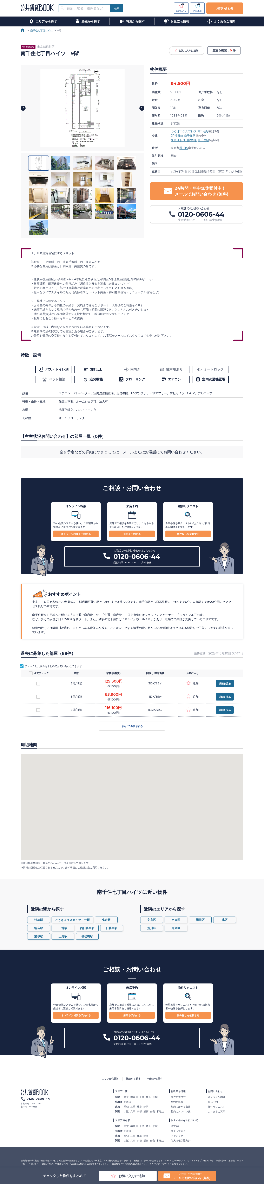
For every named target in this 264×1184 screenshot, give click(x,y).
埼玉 (148, 1096)
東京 (126, 1096)
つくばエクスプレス (184, 131)
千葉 (141, 1096)
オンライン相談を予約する (76, 534)
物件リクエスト (216, 1106)
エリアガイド (122, 1120)
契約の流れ (177, 1101)
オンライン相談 (216, 1096)
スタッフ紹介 (178, 1131)
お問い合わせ (224, 8)
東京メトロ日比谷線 (184, 140)
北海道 (127, 1101)
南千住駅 (203, 131)
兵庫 (132, 1111)
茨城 (155, 1096)
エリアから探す (110, 1078)
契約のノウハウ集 (181, 1111)
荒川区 (183, 148)
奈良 (152, 1111)
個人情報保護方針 (181, 1140)
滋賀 (146, 1111)
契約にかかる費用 (181, 1106)
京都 (139, 1111)
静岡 (146, 1106)
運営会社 (176, 1126)
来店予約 (213, 1101)
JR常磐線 (177, 136)
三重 (132, 1106)
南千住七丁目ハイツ (41, 30)
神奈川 (134, 1096)
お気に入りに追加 (186, 51)
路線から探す (133, 1078)
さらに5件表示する (132, 726)
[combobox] (87, 8)
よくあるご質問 (216, 1111)
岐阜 (139, 1106)
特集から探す (154, 1078)
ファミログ (177, 1135)
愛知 (126, 1106)
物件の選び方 (178, 1096)
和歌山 (160, 1111)
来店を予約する (132, 534)
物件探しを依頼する (188, 534)
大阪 (126, 1111)
